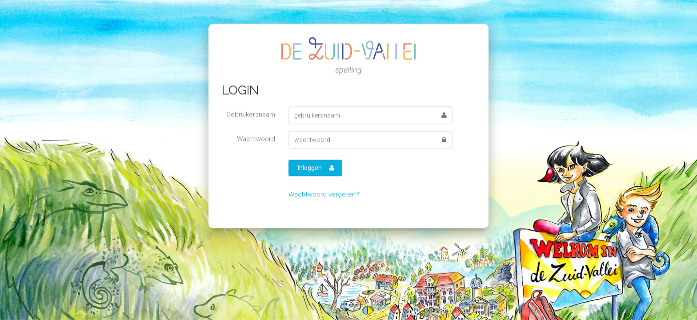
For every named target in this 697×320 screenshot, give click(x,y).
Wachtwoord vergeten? (323, 194)
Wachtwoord (256, 139)
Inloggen (316, 167)
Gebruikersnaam (250, 114)
